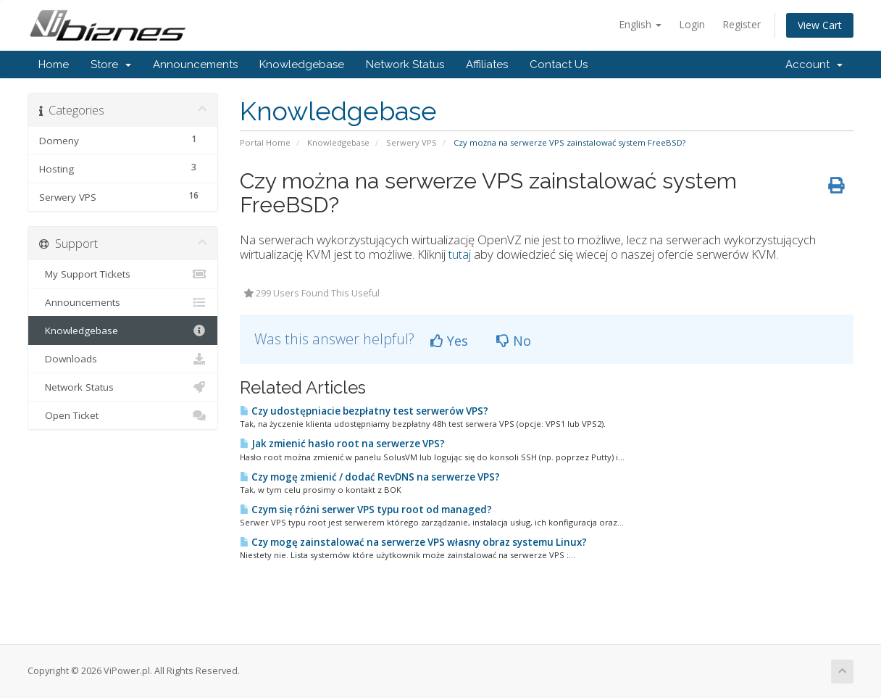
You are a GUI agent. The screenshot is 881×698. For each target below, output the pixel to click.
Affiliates (487, 64)
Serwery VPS (411, 142)
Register (741, 24)
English (640, 24)
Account (814, 64)
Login (692, 24)
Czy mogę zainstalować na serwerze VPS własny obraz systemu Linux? (413, 542)
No (513, 340)
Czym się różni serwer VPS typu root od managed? (366, 509)
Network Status (405, 64)
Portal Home (265, 142)
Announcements (195, 64)
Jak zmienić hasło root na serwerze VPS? (342, 443)
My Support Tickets (122, 274)
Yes (449, 340)
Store (111, 64)
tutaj (459, 254)
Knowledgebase (301, 64)
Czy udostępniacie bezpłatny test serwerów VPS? (364, 410)
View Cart (820, 25)
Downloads (122, 358)
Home (53, 64)
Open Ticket (122, 415)
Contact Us (559, 64)
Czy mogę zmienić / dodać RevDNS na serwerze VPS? (370, 476)
